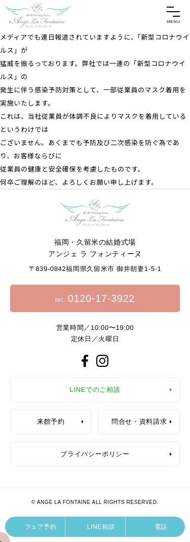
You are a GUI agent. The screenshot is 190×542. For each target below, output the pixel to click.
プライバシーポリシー (95, 454)
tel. (95, 298)
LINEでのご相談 (95, 389)
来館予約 (51, 421)
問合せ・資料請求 (139, 421)
